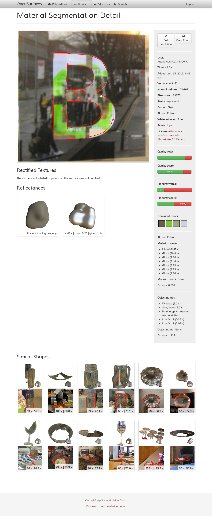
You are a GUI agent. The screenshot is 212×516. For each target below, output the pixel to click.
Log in (190, 4)
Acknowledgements (113, 506)
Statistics (102, 4)
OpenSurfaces (29, 4)
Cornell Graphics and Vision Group (106, 500)
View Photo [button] (183, 38)
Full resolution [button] (166, 40)
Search (120, 4)
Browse (81, 4)
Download (92, 506)
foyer (170, 125)
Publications (59, 4)
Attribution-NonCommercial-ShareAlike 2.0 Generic (171, 135)
